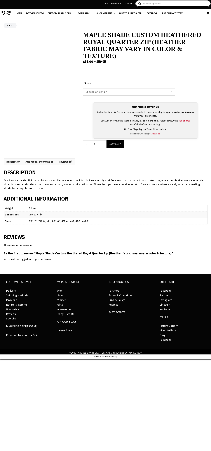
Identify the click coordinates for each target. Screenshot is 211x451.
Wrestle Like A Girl (131, 13)
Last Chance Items (171, 13)
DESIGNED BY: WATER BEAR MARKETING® (122, 352)
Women (61, 300)
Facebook (165, 290)
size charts (184, 120)
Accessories (64, 309)
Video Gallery (168, 330)
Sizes (87, 83)
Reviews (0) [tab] (65, 161)
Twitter (164, 295)
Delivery (11, 290)
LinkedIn (165, 304)
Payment (11, 300)
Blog (162, 335)
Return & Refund (16, 304)
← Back (10, 25)
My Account (116, 4)
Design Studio (35, 13)
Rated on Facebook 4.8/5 (21, 335)
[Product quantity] (94, 144)
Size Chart (12, 318)
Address (113, 304)
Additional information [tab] (40, 161)
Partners (114, 290)
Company (86, 13)
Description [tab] (13, 161)
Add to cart (115, 144)
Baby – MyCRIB (66, 314)
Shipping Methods (17, 295)
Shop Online (106, 13)
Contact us (155, 134)
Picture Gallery (169, 326)
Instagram (166, 300)
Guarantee (12, 309)
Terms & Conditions (120, 295)
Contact (129, 4)
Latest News (64, 330)
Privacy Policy (117, 300)
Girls (60, 304)
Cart (106, 4)
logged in (25, 259)
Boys (60, 295)
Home (19, 13)
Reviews (11, 314)
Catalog (151, 13)
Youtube (165, 309)
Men (60, 290)
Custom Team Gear (62, 13)
